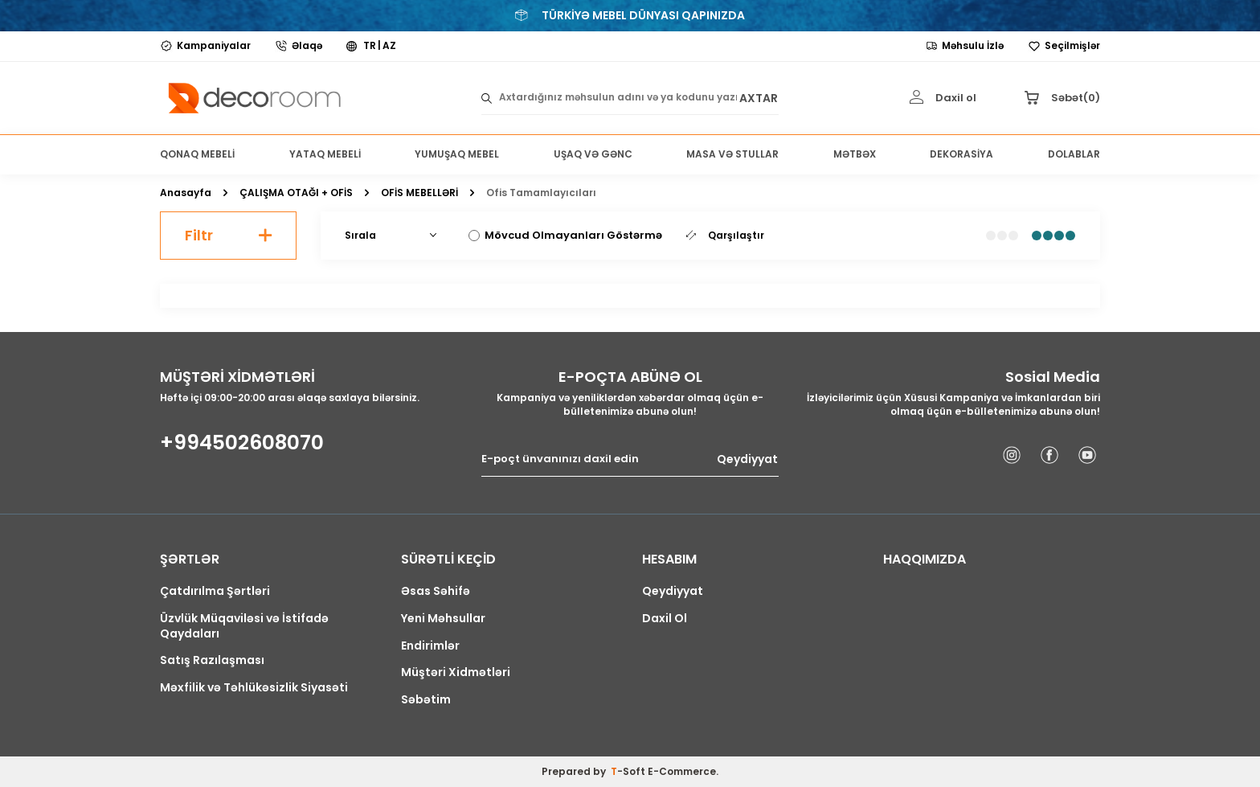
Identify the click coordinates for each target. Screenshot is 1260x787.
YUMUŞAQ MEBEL (457, 154)
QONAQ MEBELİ (197, 154)
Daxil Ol (664, 618)
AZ (389, 45)
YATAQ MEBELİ (325, 154)
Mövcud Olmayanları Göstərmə (565, 235)
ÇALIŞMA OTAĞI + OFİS (296, 193)
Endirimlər (430, 646)
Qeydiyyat (747, 459)
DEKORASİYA (961, 154)
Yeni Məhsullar (443, 618)
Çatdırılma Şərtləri (215, 591)
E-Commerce (682, 771)
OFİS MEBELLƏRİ (419, 193)
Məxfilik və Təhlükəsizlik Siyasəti (254, 687)
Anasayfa (185, 193)
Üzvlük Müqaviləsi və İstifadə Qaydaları (244, 626)
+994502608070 (242, 443)
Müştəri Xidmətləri (455, 672)
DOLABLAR (1074, 154)
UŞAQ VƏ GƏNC (593, 154)
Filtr (228, 235)
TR (369, 45)
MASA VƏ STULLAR (732, 154)
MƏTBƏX (854, 154)
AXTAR (758, 97)
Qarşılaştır (725, 235)
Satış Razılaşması (212, 660)
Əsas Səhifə (435, 591)
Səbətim (426, 699)
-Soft (629, 771)
